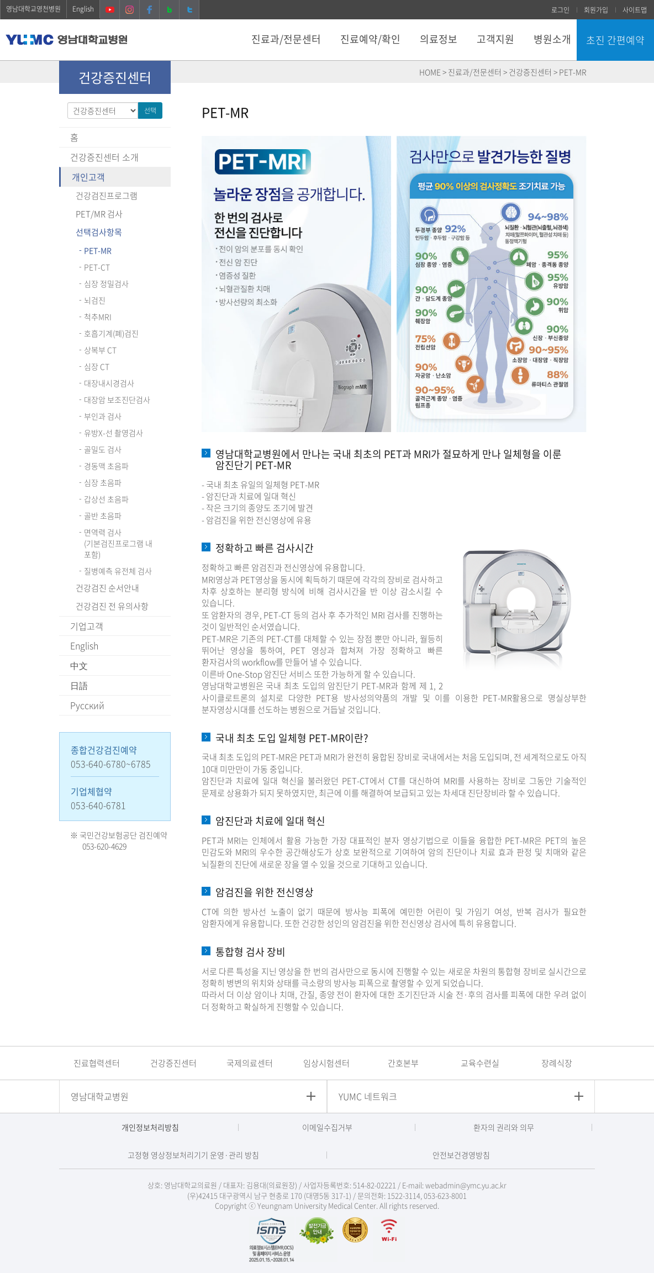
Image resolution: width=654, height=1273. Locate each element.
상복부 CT (100, 349)
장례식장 (556, 1063)
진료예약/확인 (370, 38)
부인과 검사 (103, 416)
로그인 (560, 10)
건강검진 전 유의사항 (112, 606)
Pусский (87, 705)
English (83, 9)
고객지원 (495, 38)
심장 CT (96, 366)
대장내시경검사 (109, 382)
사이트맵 (635, 10)
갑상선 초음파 (106, 498)
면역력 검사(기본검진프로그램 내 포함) (118, 543)
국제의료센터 (249, 1063)
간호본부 (403, 1063)
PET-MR (98, 250)
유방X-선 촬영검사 (113, 432)
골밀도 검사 (103, 449)
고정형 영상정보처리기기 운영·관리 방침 (193, 1154)
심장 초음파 (103, 482)
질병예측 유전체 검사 (118, 570)
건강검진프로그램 (107, 196)
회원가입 (596, 10)
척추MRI (98, 316)
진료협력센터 (96, 1063)
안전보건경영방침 (461, 1154)
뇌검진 (95, 300)
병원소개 (552, 38)
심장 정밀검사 (106, 283)
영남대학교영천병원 (33, 9)
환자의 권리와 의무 (503, 1127)
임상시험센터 (326, 1063)
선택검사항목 (99, 232)
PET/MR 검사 (99, 214)
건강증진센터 (173, 1063)
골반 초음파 (103, 515)
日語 (79, 685)
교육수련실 (480, 1063)
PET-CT (97, 266)
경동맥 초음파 (106, 465)
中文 (79, 665)
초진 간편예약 (615, 40)
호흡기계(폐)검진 (111, 333)
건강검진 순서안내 (107, 588)
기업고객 (86, 626)
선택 (150, 110)
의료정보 (438, 38)
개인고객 (88, 176)
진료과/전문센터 (286, 38)
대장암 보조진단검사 (117, 399)
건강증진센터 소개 (104, 157)
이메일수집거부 (327, 1127)
